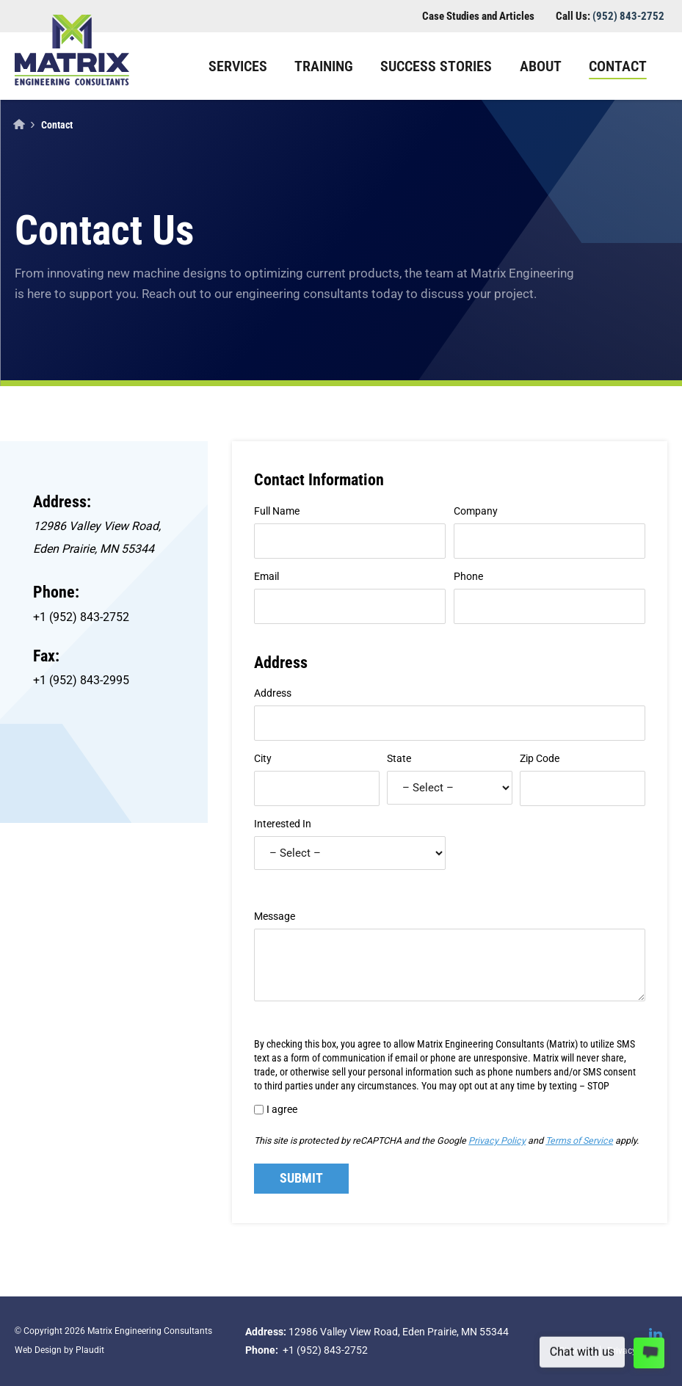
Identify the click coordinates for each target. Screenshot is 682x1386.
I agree (281, 1109)
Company (476, 511)
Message (274, 916)
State (399, 758)
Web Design (38, 1350)
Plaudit (90, 1350)
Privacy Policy (497, 1140)
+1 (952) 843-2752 (81, 617)
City (263, 758)
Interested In (282, 824)
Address (272, 693)
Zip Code (539, 758)
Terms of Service (579, 1140)
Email (266, 576)
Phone (468, 576)
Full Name (277, 511)
